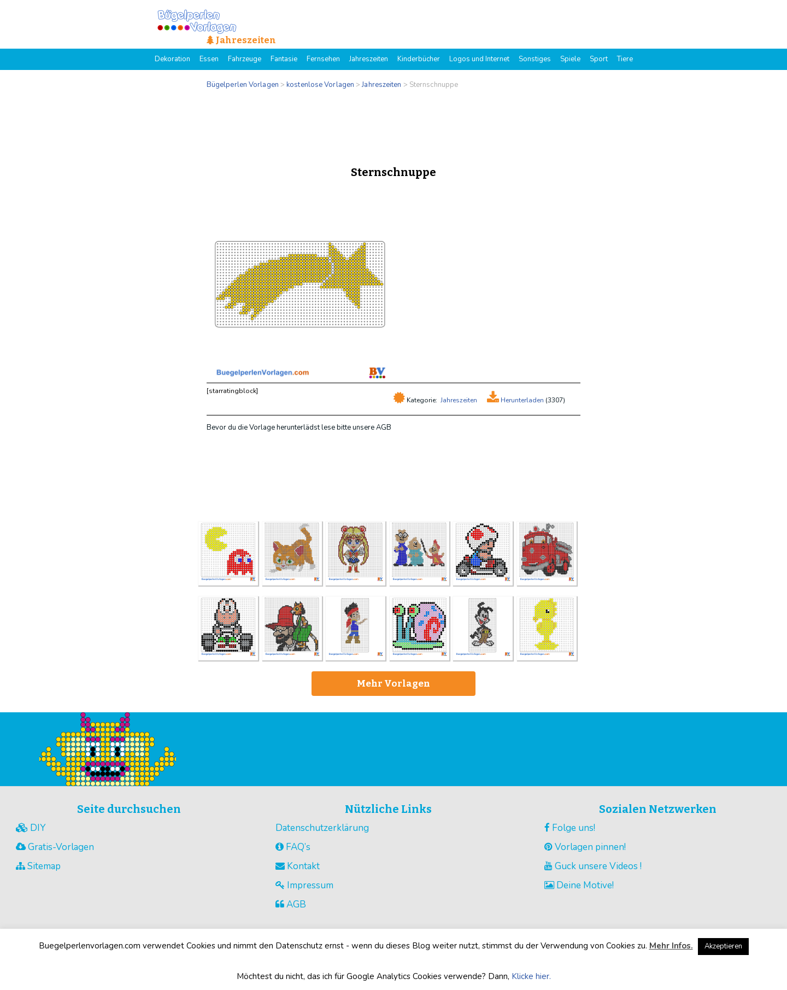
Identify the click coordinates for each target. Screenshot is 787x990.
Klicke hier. (531, 976)
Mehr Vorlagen (393, 683)
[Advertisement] (393, 124)
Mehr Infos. (671, 945)
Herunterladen (521, 400)
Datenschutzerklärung (322, 828)
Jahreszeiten (459, 400)
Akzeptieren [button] (723, 946)
